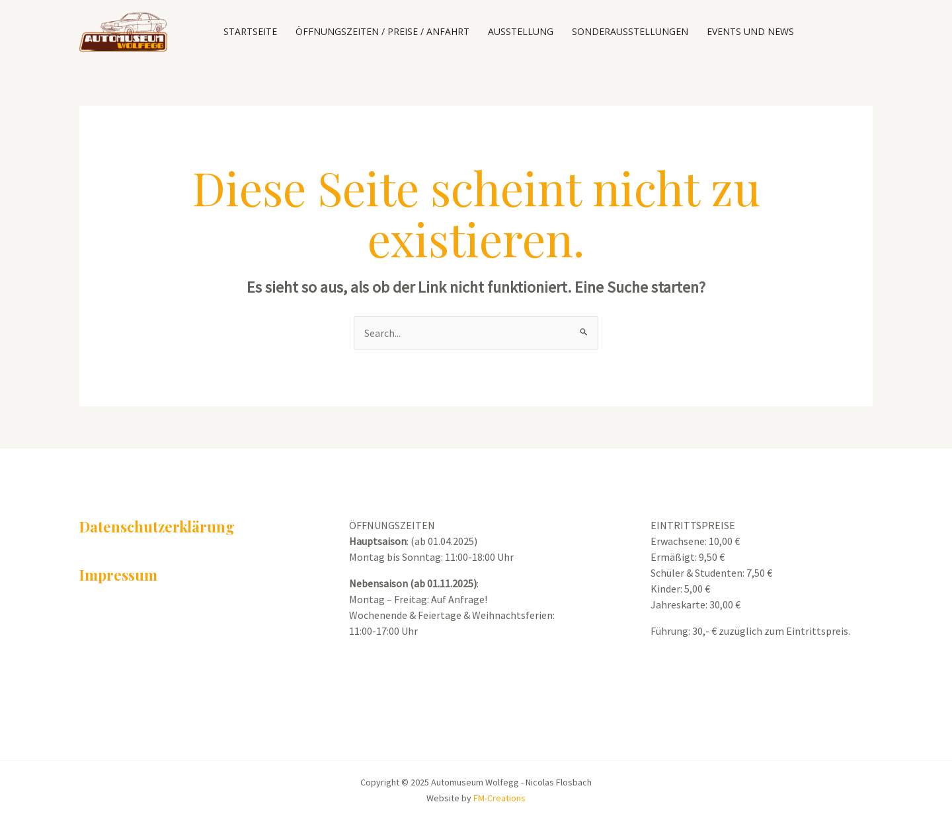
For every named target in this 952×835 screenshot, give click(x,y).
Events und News (750, 31)
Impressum (118, 575)
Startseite (250, 31)
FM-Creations (499, 798)
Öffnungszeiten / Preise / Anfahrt (382, 31)
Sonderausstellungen (630, 31)
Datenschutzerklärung (157, 526)
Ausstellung (520, 31)
